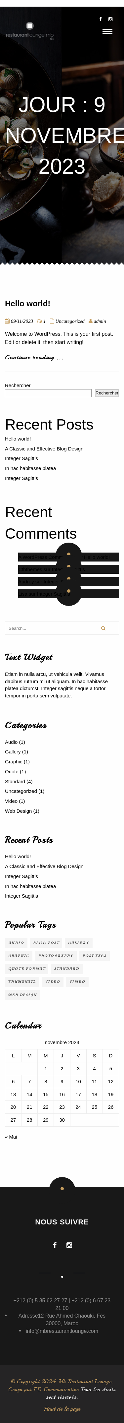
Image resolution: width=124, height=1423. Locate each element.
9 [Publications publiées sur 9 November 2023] (62, 1081)
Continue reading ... (34, 357)
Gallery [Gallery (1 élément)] (78, 943)
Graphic (13, 761)
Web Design (18, 811)
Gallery (13, 751)
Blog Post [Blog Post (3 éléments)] (46, 943)
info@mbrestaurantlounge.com (62, 1331)
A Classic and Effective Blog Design (44, 448)
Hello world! (27, 303)
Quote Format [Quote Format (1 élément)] (26, 969)
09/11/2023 (22, 321)
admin (100, 321)
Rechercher (18, 385)
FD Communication (56, 1389)
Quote (12, 771)
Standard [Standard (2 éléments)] (66, 969)
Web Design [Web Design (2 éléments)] (22, 995)
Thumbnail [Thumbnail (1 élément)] (22, 981)
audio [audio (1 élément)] (16, 943)
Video (11, 801)
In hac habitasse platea (30, 468)
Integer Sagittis (21, 458)
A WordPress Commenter (46, 557)
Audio (11, 742)
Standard (15, 781)
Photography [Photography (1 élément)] (55, 956)
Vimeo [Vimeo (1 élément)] (77, 981)
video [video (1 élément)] (52, 981)
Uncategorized (69, 321)
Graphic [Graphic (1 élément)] (18, 956)
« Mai (11, 1137)
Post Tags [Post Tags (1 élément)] (94, 956)
